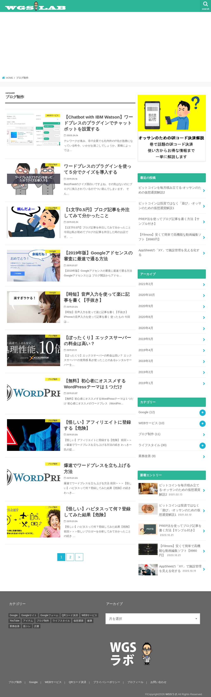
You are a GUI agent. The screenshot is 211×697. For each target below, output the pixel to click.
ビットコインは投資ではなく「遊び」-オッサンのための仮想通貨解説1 (169, 205)
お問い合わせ (158, 678)
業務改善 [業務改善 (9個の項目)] (15, 622)
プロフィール (135, 678)
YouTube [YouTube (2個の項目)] (14, 617)
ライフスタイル (152, 442)
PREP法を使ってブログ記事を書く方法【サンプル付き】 (168, 221)
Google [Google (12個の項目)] (14, 611)
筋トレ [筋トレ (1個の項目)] (27, 622)
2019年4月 (145, 348)
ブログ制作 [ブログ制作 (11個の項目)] (43, 617)
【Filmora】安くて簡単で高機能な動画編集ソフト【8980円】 (169, 236)
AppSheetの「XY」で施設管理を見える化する (168, 252)
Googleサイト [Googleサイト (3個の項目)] (29, 611)
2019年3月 (145, 359)
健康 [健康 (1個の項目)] (89, 617)
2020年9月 (145, 304)
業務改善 (146, 453)
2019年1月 (145, 381)
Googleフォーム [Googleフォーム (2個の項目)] (49, 611)
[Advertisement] (105, 45)
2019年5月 (145, 337)
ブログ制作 (149, 431)
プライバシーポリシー (106, 678)
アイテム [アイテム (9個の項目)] (28, 617)
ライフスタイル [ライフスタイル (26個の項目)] (61, 617)
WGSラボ (171, 690)
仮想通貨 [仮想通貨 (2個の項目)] (78, 617)
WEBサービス (151, 420)
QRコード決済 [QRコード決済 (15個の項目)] (70, 611)
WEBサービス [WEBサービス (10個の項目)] (89, 611)
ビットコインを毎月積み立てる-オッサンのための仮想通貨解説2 (169, 190)
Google (146, 410)
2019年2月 (145, 370)
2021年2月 (145, 283)
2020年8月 (145, 315)
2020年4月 (145, 326)
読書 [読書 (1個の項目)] (36, 622)
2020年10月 (146, 294)
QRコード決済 (77, 678)
